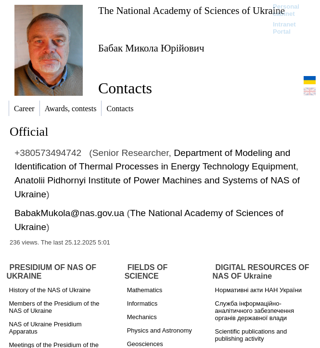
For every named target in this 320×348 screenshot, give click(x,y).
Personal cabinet (286, 10)
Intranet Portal (284, 28)
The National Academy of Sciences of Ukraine (191, 10)
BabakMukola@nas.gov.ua (69, 213)
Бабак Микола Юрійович (151, 47)
